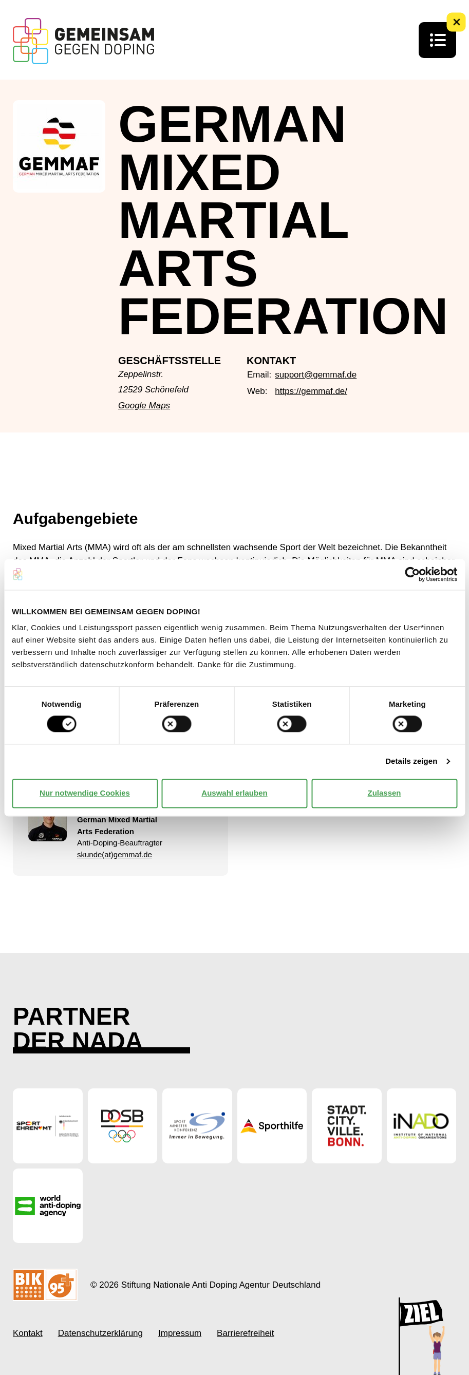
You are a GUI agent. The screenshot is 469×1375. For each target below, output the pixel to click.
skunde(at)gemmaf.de (114, 854)
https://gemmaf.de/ (311, 391)
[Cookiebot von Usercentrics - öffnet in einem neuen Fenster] (412, 574)
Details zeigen (411, 761)
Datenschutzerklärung (100, 1333)
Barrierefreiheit (245, 1333)
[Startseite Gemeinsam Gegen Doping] (83, 41)
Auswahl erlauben (234, 793)
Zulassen (384, 793)
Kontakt (28, 1333)
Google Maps (144, 405)
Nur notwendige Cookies (85, 793)
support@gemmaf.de (316, 375)
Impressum (179, 1333)
